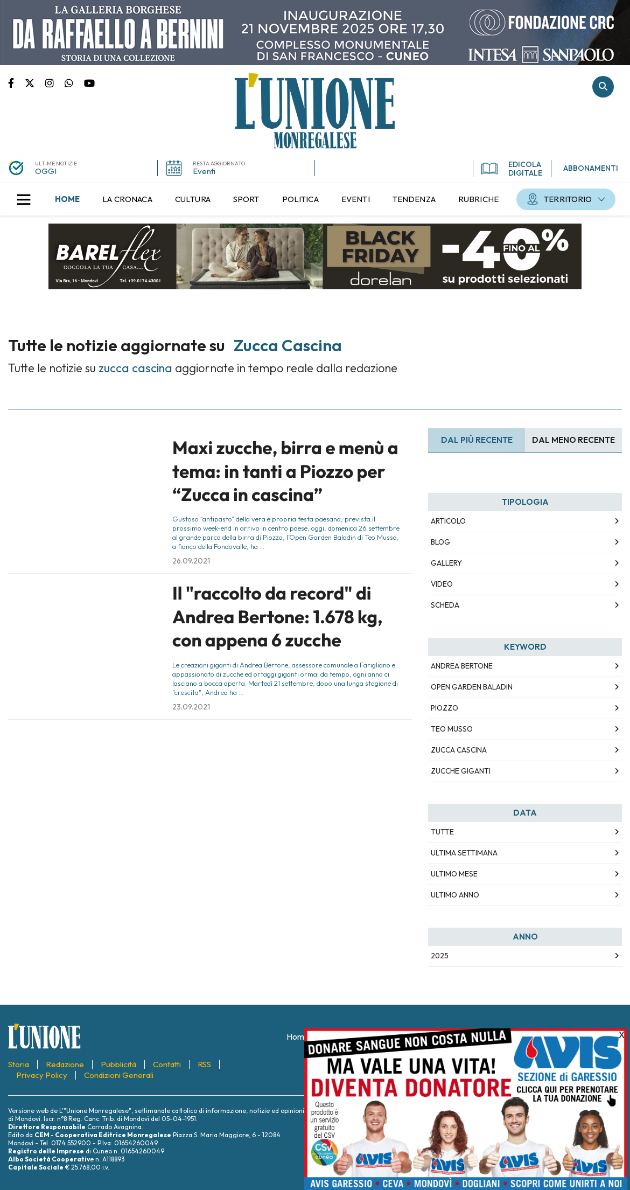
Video (442, 584)
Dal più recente (477, 440)
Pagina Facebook (16, 82)
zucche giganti (461, 771)
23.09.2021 (191, 707)
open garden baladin (472, 687)
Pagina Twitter (35, 82)
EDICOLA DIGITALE (511, 168)
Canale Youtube (89, 82)
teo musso (452, 729)
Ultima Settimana (464, 853)
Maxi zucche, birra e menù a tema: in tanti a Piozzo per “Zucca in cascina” (285, 471)
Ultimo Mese (454, 874)
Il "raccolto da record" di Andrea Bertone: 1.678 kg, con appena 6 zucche (277, 616)
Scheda (445, 605)
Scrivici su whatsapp (74, 82)
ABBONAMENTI (590, 168)
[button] (23, 199)
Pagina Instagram (55, 82)
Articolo (448, 521)
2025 (440, 956)
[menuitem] (67, 199)
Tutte (442, 832)
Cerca (603, 87)
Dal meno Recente (573, 440)
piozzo (444, 708)
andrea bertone (462, 666)
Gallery (446, 563)
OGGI (46, 171)
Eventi (204, 171)
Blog (440, 542)
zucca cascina (459, 750)
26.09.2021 (191, 561)
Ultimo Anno (455, 895)
